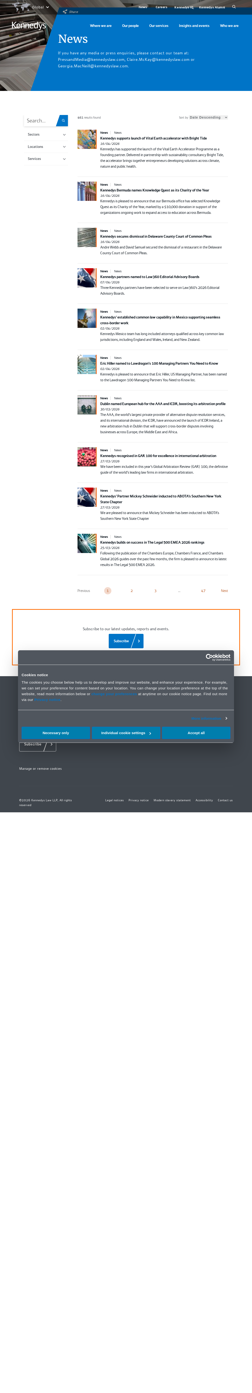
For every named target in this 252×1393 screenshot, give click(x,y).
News (143, 7)
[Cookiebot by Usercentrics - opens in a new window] (209, 657)
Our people (130, 26)
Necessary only (55, 733)
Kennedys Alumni (212, 7)
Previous (84, 591)
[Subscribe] (126, 641)
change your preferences (114, 694)
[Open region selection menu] (30, 7)
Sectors (47, 134)
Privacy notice (47, 700)
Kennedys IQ (183, 7)
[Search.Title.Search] (65, 120)
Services (47, 159)
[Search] (234, 7)
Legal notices (114, 800)
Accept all (196, 733)
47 (203, 591)
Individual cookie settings (126, 733)
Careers (162, 7)
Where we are (101, 26)
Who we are (229, 26)
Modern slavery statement (172, 800)
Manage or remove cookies (40, 768)
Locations (47, 147)
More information (206, 718)
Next (224, 591)
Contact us (225, 800)
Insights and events (194, 26)
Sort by (203, 117)
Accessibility (204, 800)
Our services (158, 26)
